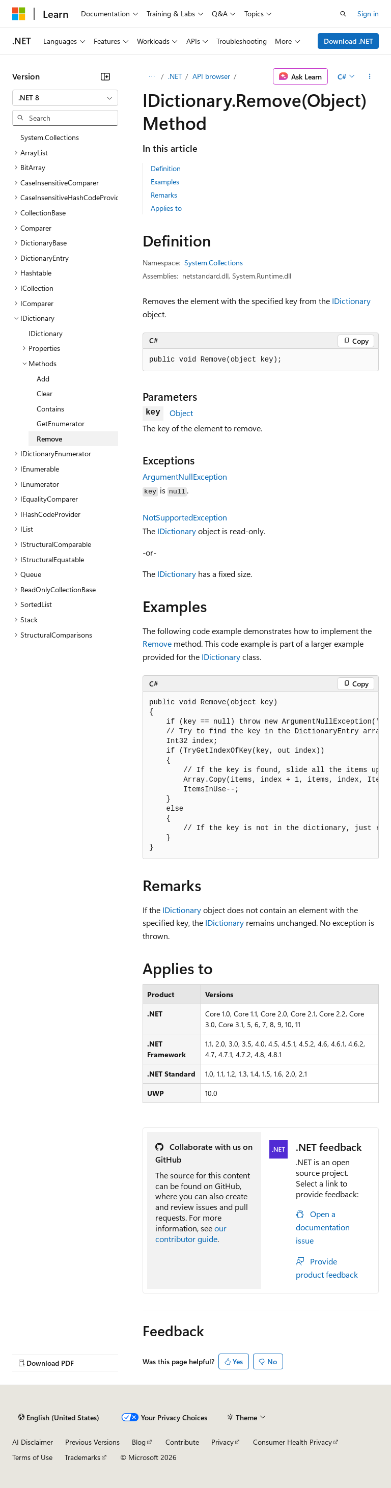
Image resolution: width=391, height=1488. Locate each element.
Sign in (368, 13)
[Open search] (343, 14)
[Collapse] (105, 76)
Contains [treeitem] (50, 409)
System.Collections (213, 262)
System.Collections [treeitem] (49, 137)
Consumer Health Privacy (292, 1442)
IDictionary (351, 300)
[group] (261, 775)
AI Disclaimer (32, 1442)
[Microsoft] (18, 13)
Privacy (222, 1442)
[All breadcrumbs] (151, 76)
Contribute (182, 1442)
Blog (139, 1442)
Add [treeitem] (43, 378)
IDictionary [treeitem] (46, 333)
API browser (211, 76)
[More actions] (370, 76)
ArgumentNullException (185, 476)
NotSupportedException (185, 517)
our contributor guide (191, 1233)
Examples (165, 181)
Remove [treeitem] (49, 439)
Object (181, 412)
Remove (157, 643)
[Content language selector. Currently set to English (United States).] (58, 1418)
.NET (175, 76)
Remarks (164, 195)
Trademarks (82, 1457)
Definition (166, 168)
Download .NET (348, 41)
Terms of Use (32, 1457)
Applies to (166, 208)
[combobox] (65, 98)
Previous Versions (92, 1442)
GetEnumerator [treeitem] (61, 423)
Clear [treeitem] (44, 393)
